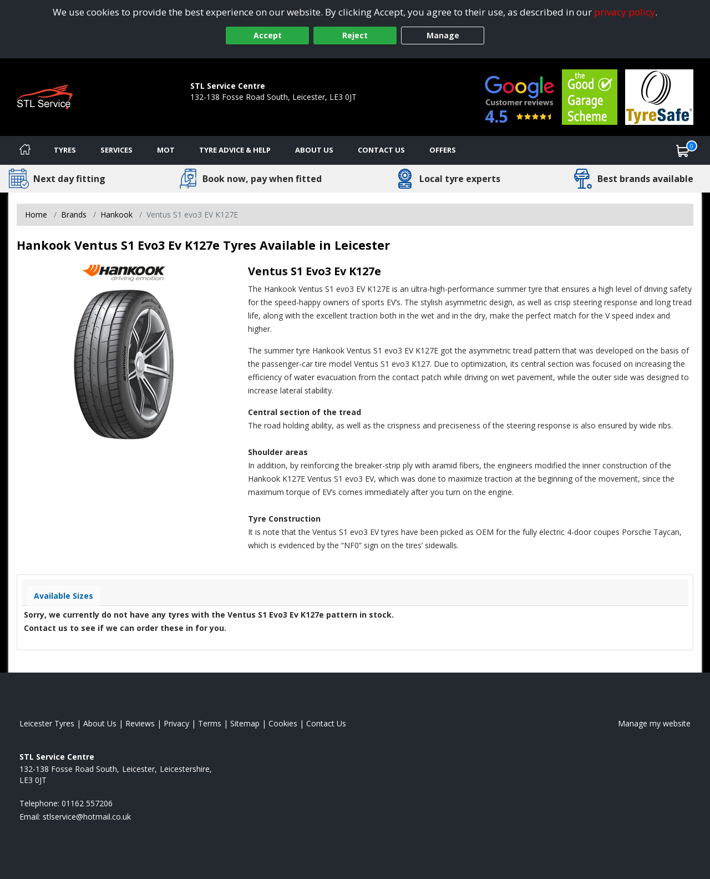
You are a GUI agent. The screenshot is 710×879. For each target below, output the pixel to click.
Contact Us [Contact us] (381, 150)
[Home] (25, 150)
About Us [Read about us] (99, 723)
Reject (355, 35)
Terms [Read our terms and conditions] (209, 723)
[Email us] (87, 816)
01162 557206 (215, 108)
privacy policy (624, 12)
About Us (314, 150)
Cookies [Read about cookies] (282, 723)
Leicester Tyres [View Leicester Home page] (46, 723)
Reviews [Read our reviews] (140, 723)
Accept (267, 35)
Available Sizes (63, 595)
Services (116, 150)
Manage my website (654, 723)
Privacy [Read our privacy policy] (176, 723)
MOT (166, 150)
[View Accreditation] (589, 96)
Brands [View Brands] (74, 214)
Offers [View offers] (442, 150)
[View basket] (683, 150)
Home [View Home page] (36, 214)
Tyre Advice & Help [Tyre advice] (235, 150)
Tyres (65, 150)
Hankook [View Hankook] (116, 214)
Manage (443, 35)
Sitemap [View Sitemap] (245, 723)
